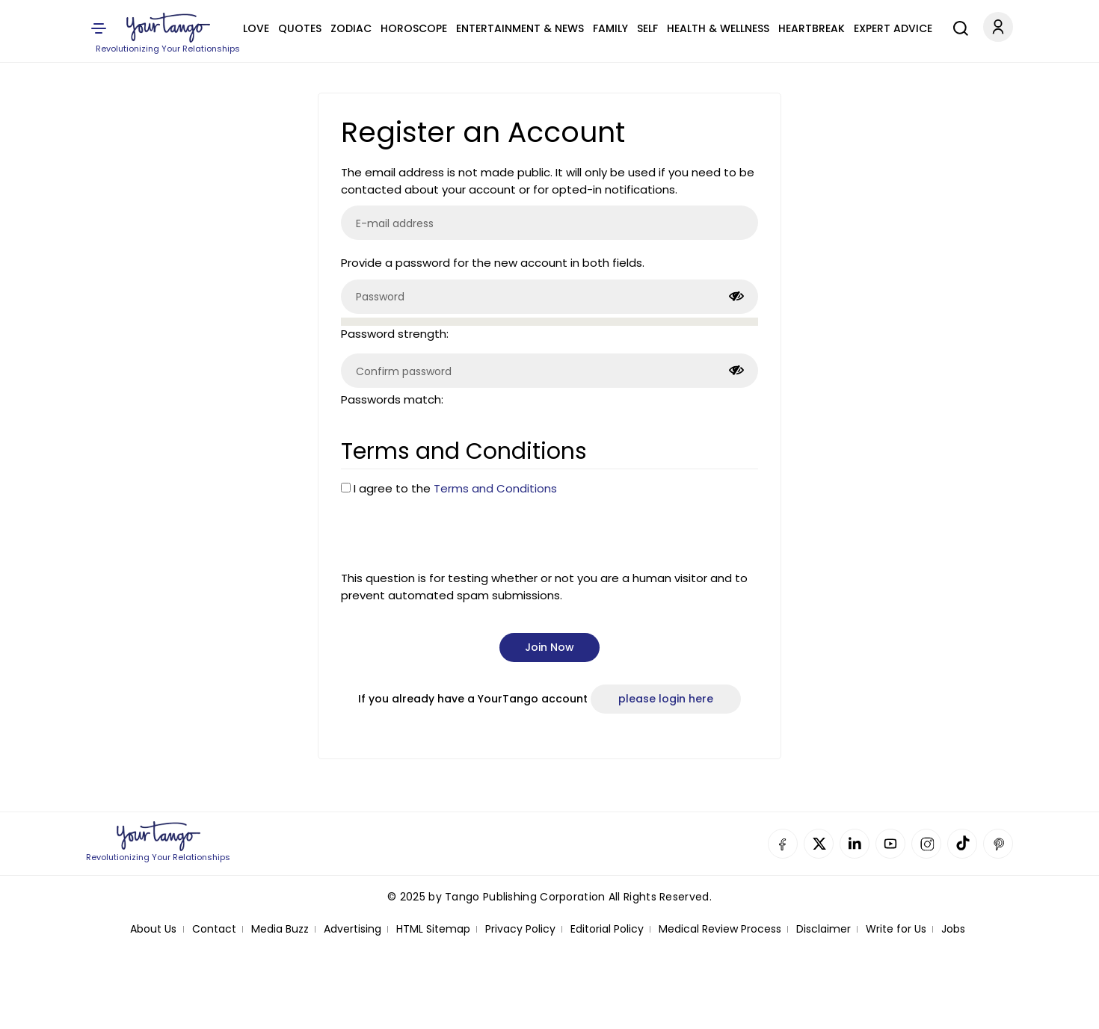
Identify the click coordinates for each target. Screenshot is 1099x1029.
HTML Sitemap (433, 929)
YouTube (890, 844)
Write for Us (896, 929)
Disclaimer (823, 929)
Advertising (352, 929)
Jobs (953, 929)
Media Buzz (280, 929)
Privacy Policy (520, 929)
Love (256, 28)
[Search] (957, 26)
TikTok (962, 844)
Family (610, 28)
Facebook (783, 844)
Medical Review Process (720, 929)
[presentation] (454, 533)
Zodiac (351, 28)
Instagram (926, 844)
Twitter (819, 844)
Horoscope (414, 28)
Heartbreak (811, 28)
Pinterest (998, 844)
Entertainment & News (520, 28)
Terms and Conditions (495, 488)
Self (647, 28)
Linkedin (854, 844)
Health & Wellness (718, 28)
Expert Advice (893, 28)
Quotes (299, 28)
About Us (153, 929)
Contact (214, 929)
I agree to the (455, 488)
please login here (665, 698)
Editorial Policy (607, 929)
